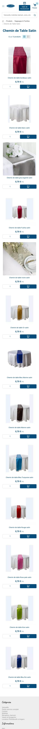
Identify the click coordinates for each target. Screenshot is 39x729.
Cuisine (4, 711)
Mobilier (5, 713)
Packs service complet (10, 709)
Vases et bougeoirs (9, 717)
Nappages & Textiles (22, 21)
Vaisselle (5, 707)
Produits (9, 21)
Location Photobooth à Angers (13, 719)
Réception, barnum (9, 715)
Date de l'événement (24, 8)
